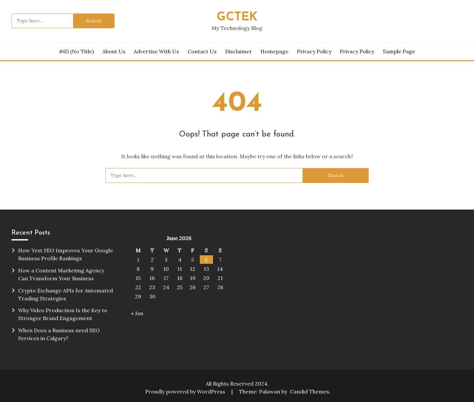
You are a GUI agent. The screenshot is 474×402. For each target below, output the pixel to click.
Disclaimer (238, 51)
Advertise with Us (156, 51)
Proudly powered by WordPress (185, 391)
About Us (113, 51)
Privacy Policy (314, 51)
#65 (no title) (76, 51)
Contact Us (202, 51)
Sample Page (399, 51)
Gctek (237, 17)
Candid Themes (309, 391)
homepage (274, 51)
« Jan (137, 313)
